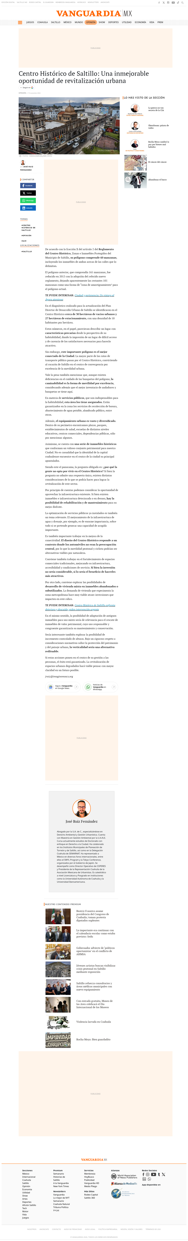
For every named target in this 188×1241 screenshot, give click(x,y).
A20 (24, 241)
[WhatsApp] (100, 687)
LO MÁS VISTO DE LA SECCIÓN (144, 97)
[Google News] (63, 687)
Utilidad (127, 22)
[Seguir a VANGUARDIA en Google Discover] (27, 87)
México (68, 22)
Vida (151, 22)
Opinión (90, 22)
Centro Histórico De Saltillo (28, 227)
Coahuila (42, 22)
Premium (162, 22)
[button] (20, 22)
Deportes (113, 22)
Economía (140, 22)
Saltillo (55, 22)
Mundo (79, 22)
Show (102, 22)
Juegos (30, 22)
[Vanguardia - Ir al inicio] (94, 13)
